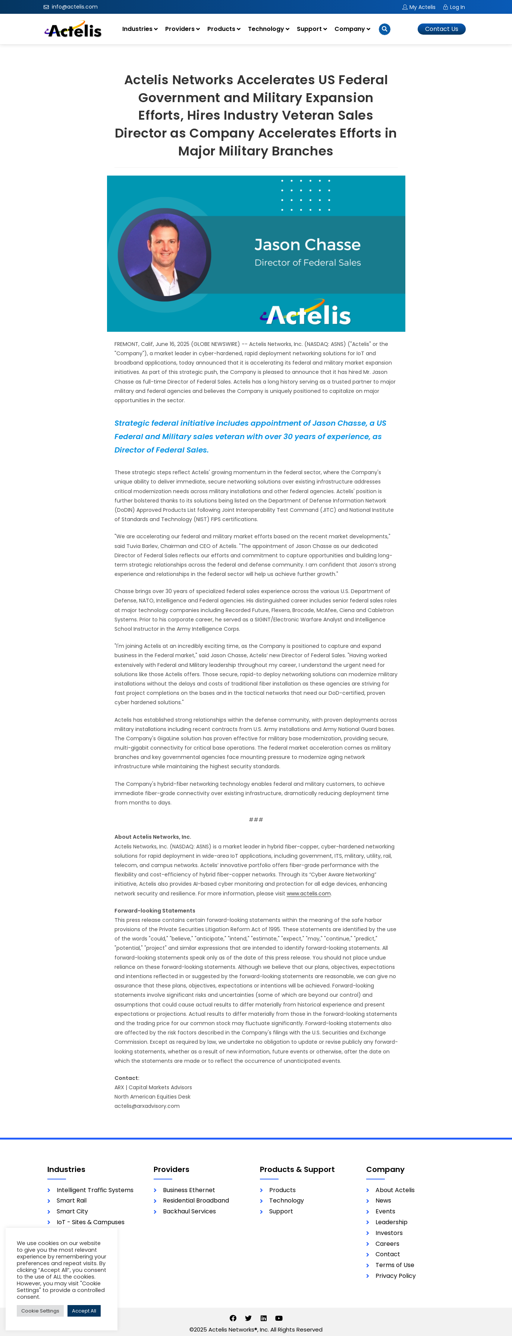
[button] (442, 29)
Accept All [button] (84, 1310)
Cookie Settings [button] (40, 1310)
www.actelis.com (309, 893)
